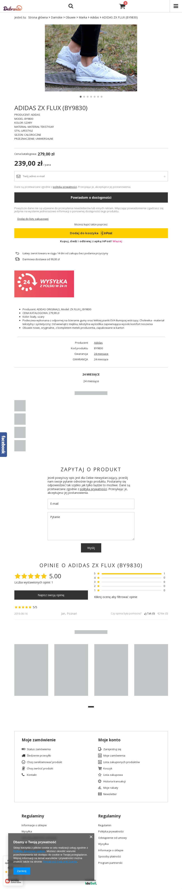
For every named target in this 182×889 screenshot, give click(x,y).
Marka (83, 17)
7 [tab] (101, 97)
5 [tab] (95, 97)
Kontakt (31, 775)
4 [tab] (91, 97)
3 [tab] (88, 97)
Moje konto (109, 740)
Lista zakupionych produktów (121, 762)
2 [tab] (84, 97)
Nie (163, 613)
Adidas (94, 17)
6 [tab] (98, 97)
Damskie (57, 17)
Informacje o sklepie (34, 825)
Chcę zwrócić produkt (40, 768)
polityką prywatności (65, 186)
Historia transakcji (114, 781)
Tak (149, 613)
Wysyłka (27, 831)
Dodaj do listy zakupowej (33, 219)
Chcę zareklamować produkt (44, 762)
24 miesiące (101, 354)
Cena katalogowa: (25, 154)
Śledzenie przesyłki (39, 755)
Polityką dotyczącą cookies (29, 851)
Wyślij (91, 548)
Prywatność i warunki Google (60, 861)
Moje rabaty (110, 788)
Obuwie (71, 17)
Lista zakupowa (113, 775)
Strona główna (38, 17)
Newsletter (110, 794)
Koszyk (107, 768)
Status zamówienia (39, 749)
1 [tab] (81, 97)
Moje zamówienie (39, 740)
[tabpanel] (91, 57)
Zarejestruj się (112, 749)
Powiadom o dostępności (91, 197)
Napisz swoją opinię (51, 595)
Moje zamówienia (114, 755)
